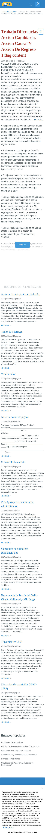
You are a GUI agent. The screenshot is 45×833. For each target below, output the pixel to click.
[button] (41, 44)
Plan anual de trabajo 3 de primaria (16, 751)
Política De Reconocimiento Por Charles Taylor (21, 746)
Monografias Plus (8, 11)
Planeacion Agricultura (10, 759)
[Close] (42, 793)
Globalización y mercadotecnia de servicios (19, 755)
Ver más (22, 245)
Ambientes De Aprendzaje (12, 742)
